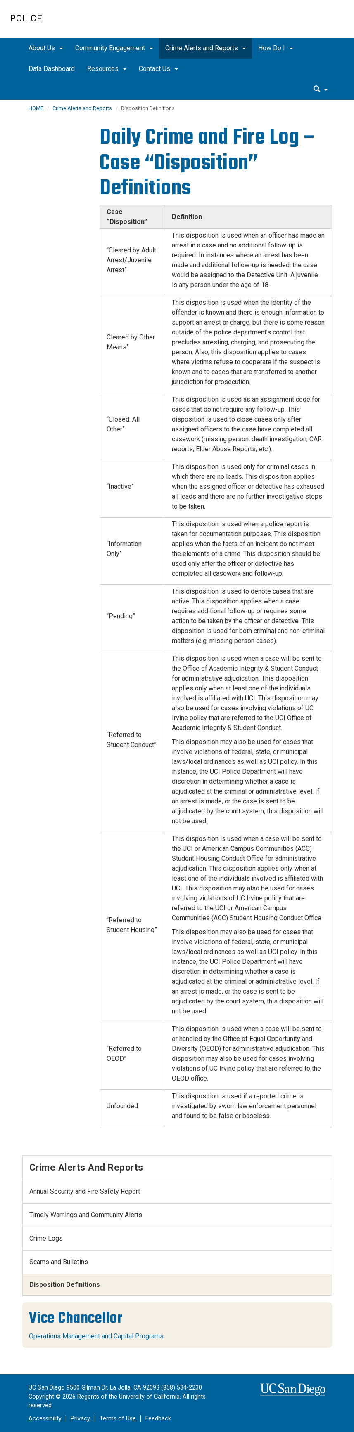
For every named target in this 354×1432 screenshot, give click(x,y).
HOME (36, 108)
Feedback (158, 1418)
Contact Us (158, 69)
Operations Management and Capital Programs (96, 1336)
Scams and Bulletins (58, 1262)
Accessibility (45, 1418)
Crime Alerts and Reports (205, 48)
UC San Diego (296, 23)
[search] (320, 89)
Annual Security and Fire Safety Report (84, 1191)
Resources (106, 69)
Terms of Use (118, 1418)
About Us (46, 48)
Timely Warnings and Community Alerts (85, 1215)
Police (26, 18)
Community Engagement (114, 48)
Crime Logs (46, 1238)
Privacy (80, 1418)
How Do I (275, 48)
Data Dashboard (52, 69)
